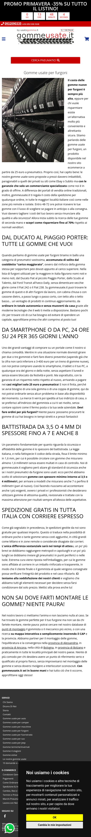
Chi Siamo (8, 702)
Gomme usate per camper (16, 722)
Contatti (7, 714)
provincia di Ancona (14, 647)
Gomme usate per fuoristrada (17, 734)
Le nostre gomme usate (14, 759)
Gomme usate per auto (14, 718)
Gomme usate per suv (14, 738)
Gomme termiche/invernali (16, 746)
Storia (6, 710)
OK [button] (54, 817)
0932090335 (13, 24)
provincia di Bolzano (70, 647)
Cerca (45, 60)
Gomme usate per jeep (14, 742)
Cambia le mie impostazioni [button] (54, 824)
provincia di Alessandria (63, 643)
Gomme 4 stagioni (12, 750)
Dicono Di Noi (9, 706)
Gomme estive (10, 755)
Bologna (48, 647)
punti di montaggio (14, 629)
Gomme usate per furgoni (16, 730)
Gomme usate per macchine (17, 726)
